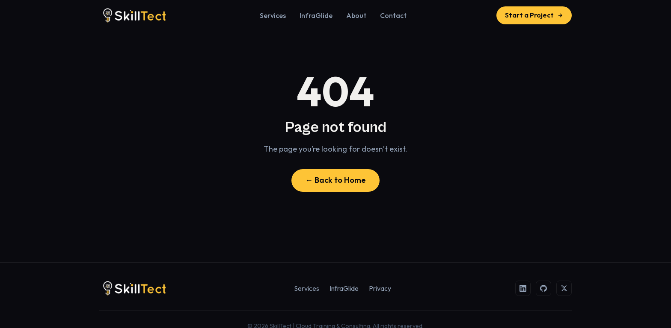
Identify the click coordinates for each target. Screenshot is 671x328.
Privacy (380, 288)
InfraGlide (316, 15)
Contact (393, 15)
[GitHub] (543, 288)
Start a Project (534, 15)
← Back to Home (335, 180)
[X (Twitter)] (564, 288)
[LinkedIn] (523, 288)
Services (273, 15)
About (356, 15)
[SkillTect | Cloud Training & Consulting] (134, 15)
